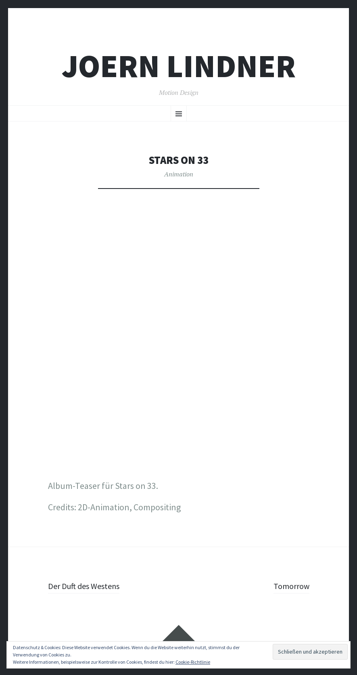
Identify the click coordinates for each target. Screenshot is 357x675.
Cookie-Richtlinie (192, 662)
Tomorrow (289, 585)
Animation (178, 174)
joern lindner (179, 66)
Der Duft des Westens (87, 585)
